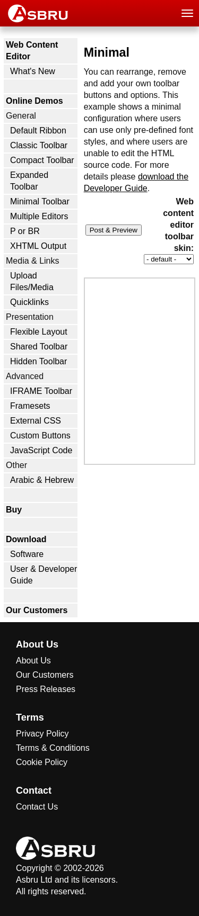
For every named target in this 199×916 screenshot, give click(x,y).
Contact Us (37, 806)
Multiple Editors (39, 216)
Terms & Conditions (53, 747)
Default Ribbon (38, 130)
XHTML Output (38, 245)
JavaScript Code (41, 450)
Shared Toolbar (38, 346)
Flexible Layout (38, 331)
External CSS (35, 420)
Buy (14, 509)
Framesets (30, 405)
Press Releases (45, 689)
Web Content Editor (32, 50)
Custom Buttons (40, 435)
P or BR (25, 231)
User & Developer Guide (43, 574)
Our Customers (36, 610)
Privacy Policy (42, 733)
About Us (33, 660)
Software (27, 554)
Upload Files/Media (32, 281)
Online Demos (34, 100)
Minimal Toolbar (40, 201)
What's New (32, 71)
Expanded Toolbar (29, 180)
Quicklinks (29, 302)
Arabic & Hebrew (42, 479)
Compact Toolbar (42, 160)
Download (26, 539)
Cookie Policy (41, 762)
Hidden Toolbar (38, 361)
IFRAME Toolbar (41, 391)
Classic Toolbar (38, 145)
